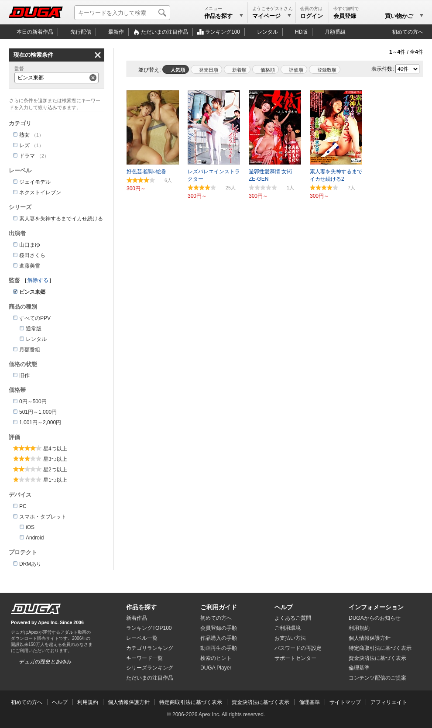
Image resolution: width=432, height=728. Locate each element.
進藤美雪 (29, 266)
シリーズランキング (149, 668)
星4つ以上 (55, 449)
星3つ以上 (55, 459)
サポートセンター (295, 658)
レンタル (267, 32)
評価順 (296, 69)
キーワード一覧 (144, 658)
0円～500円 (33, 401)
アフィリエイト (388, 702)
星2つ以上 (55, 470)
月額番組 (335, 32)
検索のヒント (216, 658)
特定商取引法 (380, 648)
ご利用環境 (287, 628)
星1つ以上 (55, 480)
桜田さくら (32, 255)
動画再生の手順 (218, 648)
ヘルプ (283, 607)
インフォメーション (376, 607)
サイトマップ (345, 702)
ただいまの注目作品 (149, 678)
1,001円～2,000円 (40, 422)
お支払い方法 (290, 638)
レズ (24, 145)
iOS (30, 527)
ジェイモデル (35, 182)
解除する (37, 280)
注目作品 (164, 32)
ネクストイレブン (40, 192)
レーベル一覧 (142, 638)
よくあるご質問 (292, 618)
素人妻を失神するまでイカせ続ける (61, 219)
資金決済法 (377, 658)
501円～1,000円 (38, 412)
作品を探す (141, 607)
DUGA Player (215, 668)
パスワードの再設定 (298, 648)
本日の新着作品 (35, 32)
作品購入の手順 (218, 638)
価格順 (268, 69)
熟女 (24, 135)
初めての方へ (407, 32)
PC (23, 506)
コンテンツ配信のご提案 (377, 678)
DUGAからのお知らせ (375, 618)
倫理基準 (359, 668)
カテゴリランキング (149, 648)
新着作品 (136, 618)
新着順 (239, 69)
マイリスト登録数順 (324, 69)
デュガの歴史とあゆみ (45, 662)
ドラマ (27, 156)
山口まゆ (29, 245)
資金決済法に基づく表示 (260, 702)
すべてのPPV (35, 318)
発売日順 (208, 69)
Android (35, 538)
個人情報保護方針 (370, 638)
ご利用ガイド (218, 607)
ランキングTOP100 (148, 628)
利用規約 (359, 628)
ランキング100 (222, 32)
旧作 (24, 375)
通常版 (33, 329)
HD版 (301, 32)
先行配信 (80, 32)
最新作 (116, 32)
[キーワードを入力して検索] (122, 12)
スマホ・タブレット (42, 517)
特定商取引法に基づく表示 (190, 702)
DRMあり (30, 564)
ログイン (311, 16)
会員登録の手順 (218, 628)
